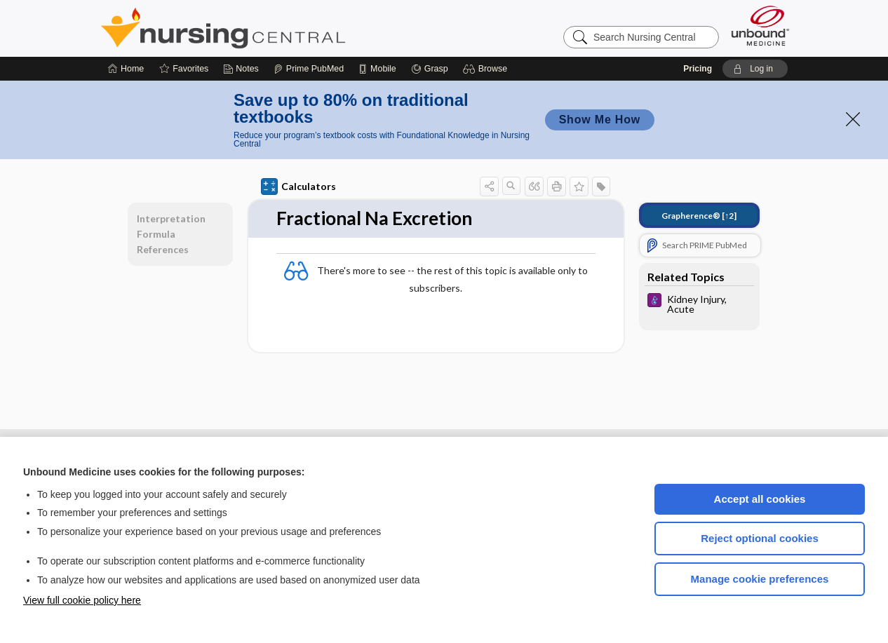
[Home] (126, 69)
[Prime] (309, 69)
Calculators (298, 186)
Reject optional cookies (760, 538)
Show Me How (599, 120)
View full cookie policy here (82, 600)
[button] (487, 69)
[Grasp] (429, 69)
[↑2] (698, 215)
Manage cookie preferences (760, 579)
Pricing (697, 69)
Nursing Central (275, 28)
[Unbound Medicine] (760, 26)
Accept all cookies (760, 499)
